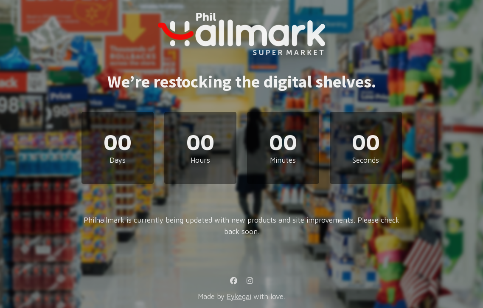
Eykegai (239, 296)
